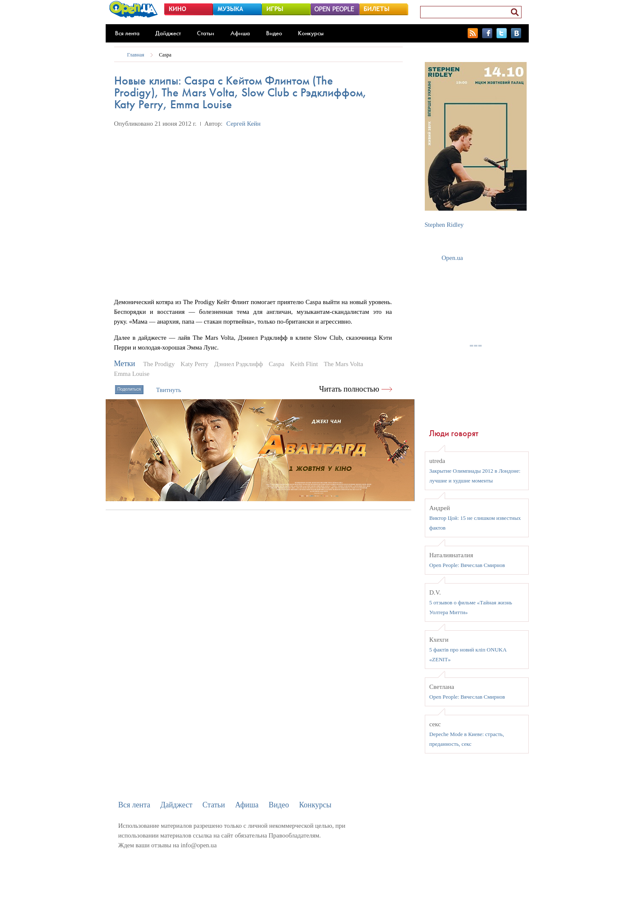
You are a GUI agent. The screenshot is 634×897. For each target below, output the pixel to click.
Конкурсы (311, 33)
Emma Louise (132, 373)
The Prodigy (159, 364)
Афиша (240, 33)
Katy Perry (194, 364)
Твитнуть (168, 389)
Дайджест (168, 33)
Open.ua (452, 257)
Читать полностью (349, 389)
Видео (274, 33)
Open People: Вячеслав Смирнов (467, 565)
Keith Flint (304, 364)
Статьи (205, 33)
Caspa (165, 55)
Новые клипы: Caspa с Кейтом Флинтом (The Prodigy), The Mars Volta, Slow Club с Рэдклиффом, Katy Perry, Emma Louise (240, 92)
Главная (135, 55)
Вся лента (127, 33)
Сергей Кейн (243, 123)
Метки (124, 363)
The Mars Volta (343, 364)
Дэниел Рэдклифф (238, 364)
